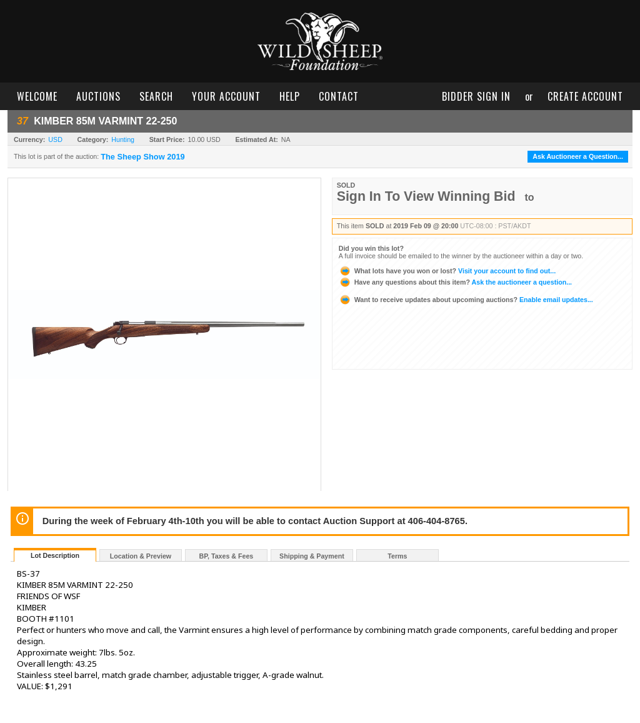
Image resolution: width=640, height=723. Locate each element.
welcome (37, 96)
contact (339, 96)
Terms (397, 556)
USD (55, 139)
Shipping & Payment (311, 556)
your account (226, 96)
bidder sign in (476, 96)
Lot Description (55, 555)
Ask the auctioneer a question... (455, 282)
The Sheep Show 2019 (142, 157)
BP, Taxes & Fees (226, 556)
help (289, 96)
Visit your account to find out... (447, 271)
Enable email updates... (466, 299)
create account (585, 96)
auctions (98, 96)
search (156, 96)
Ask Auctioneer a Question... (577, 156)
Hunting (122, 139)
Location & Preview (140, 556)
